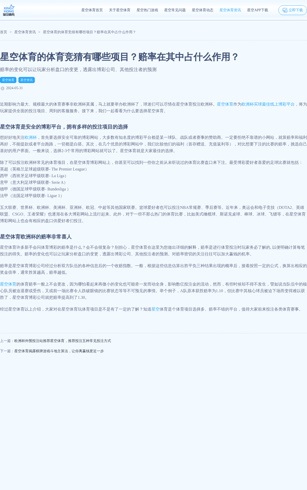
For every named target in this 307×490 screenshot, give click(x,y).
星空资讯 (26, 80)
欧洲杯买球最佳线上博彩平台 (268, 104)
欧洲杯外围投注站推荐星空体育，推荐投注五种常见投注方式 (62, 341)
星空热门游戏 (147, 10)
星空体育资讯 (230, 10)
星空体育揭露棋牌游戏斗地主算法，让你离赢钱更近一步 (59, 351)
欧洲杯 (31, 137)
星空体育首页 (92, 10)
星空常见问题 (175, 10)
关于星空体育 (119, 10)
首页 (3, 32)
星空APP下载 (257, 10)
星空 (155, 309)
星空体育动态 (202, 10)
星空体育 (8, 80)
